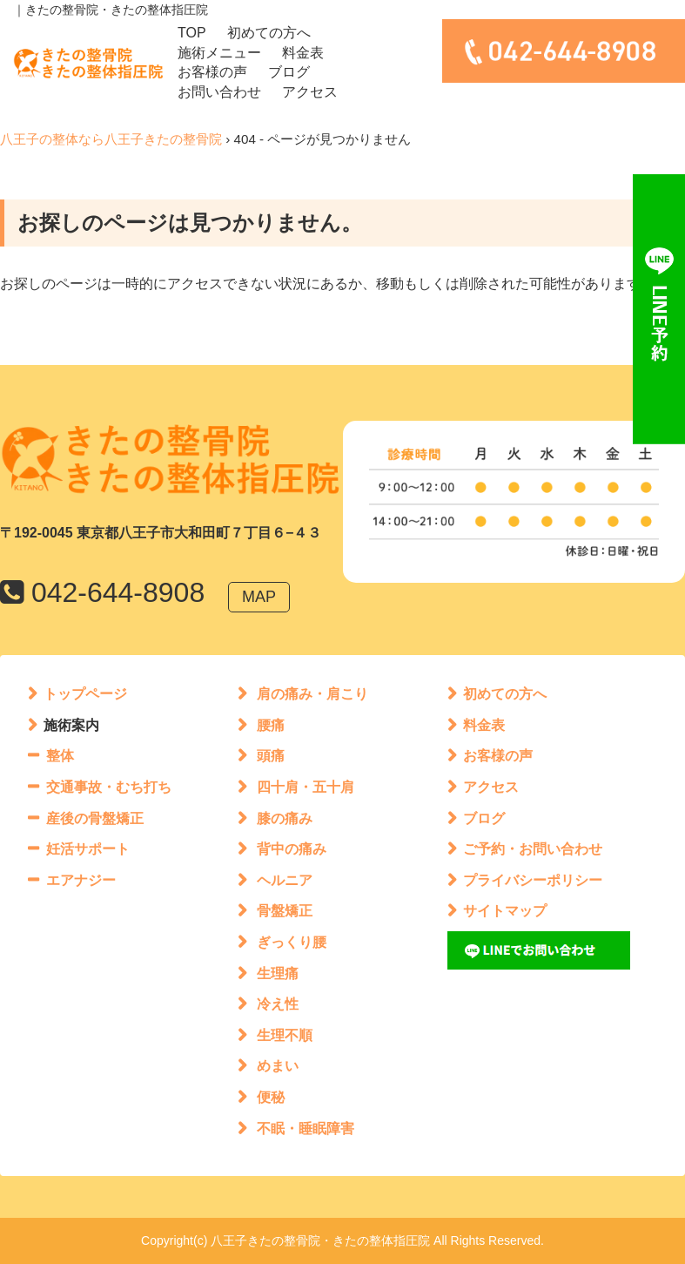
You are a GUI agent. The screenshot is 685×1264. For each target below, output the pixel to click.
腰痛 (271, 725)
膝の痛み (284, 818)
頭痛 (271, 755)
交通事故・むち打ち (108, 787)
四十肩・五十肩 (305, 787)
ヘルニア (284, 880)
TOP (192, 32)
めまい (278, 1065)
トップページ (85, 693)
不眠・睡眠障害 (305, 1128)
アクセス (310, 91)
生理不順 (284, 1035)
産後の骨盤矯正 (95, 818)
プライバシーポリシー (532, 880)
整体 (60, 755)
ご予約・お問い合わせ (532, 849)
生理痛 (278, 973)
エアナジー (81, 880)
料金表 (303, 52)
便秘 (271, 1097)
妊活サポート (88, 849)
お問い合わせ (219, 91)
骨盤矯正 (284, 910)
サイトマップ (505, 910)
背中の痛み (291, 849)
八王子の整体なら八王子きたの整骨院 (111, 139)
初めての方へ (269, 32)
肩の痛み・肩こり (312, 693)
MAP (259, 596)
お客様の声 (212, 71)
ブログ (289, 71)
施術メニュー (219, 52)
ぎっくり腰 (291, 942)
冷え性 (278, 1004)
